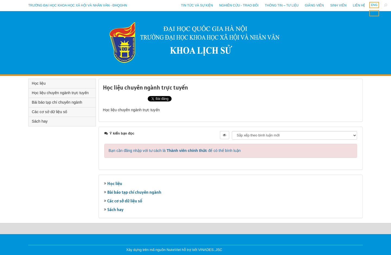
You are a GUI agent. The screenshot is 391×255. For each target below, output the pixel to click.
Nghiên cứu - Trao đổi (238, 5)
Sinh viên (338, 5)
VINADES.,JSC (210, 250)
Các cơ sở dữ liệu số (124, 200)
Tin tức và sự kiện (197, 5)
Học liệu (114, 183)
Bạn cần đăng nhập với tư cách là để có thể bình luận (175, 150)
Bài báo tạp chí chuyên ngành (134, 192)
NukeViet (173, 250)
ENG (374, 5)
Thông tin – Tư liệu (281, 5)
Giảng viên (314, 5)
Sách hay (115, 209)
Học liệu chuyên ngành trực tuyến (60, 93)
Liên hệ (359, 5)
